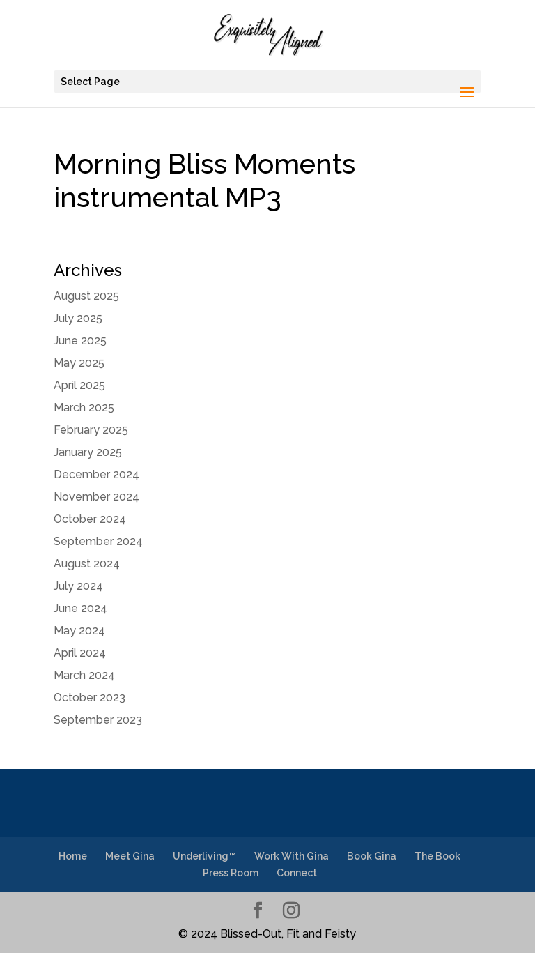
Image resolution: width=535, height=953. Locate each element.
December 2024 (96, 474)
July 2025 (78, 318)
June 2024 (80, 608)
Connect (297, 872)
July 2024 (78, 586)
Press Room (230, 872)
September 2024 (98, 541)
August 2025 (86, 296)
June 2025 (80, 340)
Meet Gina (130, 856)
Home (73, 856)
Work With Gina (291, 856)
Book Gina (371, 856)
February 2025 (91, 429)
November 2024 (96, 496)
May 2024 (79, 630)
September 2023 (98, 719)
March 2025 (84, 407)
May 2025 (79, 362)
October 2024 (90, 519)
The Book (437, 856)
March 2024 (84, 675)
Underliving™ (204, 856)
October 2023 (89, 697)
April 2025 (79, 385)
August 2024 (87, 563)
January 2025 (88, 452)
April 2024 (80, 653)
